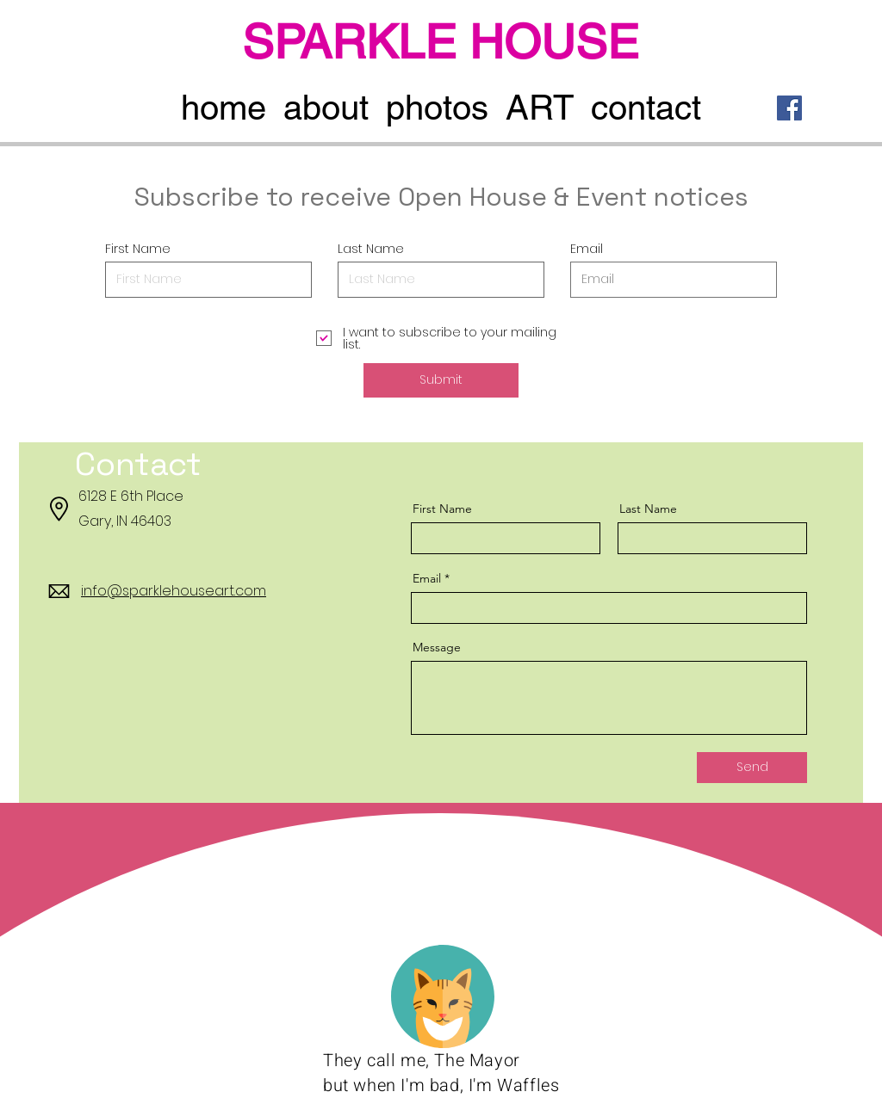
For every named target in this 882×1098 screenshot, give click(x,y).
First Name (138, 249)
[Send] (752, 767)
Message (437, 647)
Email (586, 249)
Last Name (371, 249)
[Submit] (441, 380)
